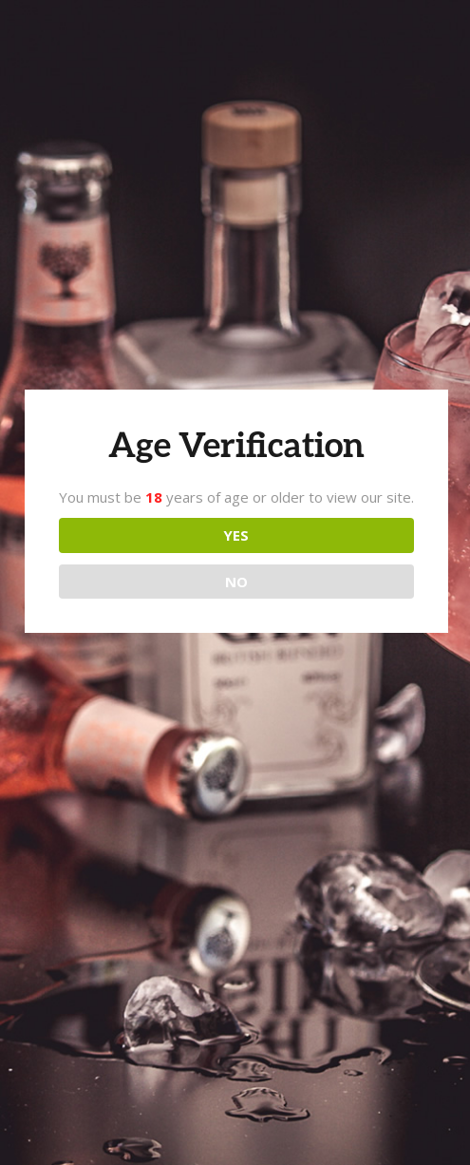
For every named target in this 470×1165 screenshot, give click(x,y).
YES (236, 534)
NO (236, 581)
